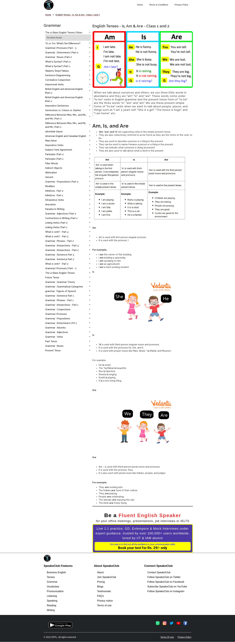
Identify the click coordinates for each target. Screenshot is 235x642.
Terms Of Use (167, 637)
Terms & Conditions (158, 4)
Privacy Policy (181, 4)
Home (140, 4)
